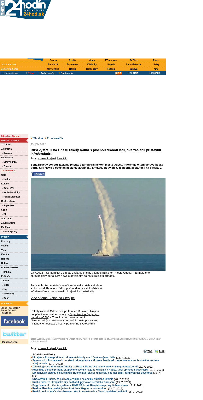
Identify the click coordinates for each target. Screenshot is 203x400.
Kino (156, 69)
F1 (4, 214)
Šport (4, 210)
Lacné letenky (133, 64)
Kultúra (5, 183)
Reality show (8, 201)
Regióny (7, 153)
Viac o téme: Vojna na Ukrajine (53, 298)
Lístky (156, 64)
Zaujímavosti (8, 223)
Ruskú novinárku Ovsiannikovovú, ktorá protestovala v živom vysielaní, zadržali (79, 391)
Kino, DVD (8, 188)
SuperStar (8, 205)
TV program (111, 60)
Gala (3, 175)
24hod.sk (37, 138)
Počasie (111, 69)
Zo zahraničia (8, 170)
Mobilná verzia (9, 342)
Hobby (4, 263)
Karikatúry (8, 293)
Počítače (5, 276)
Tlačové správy (9, 231)
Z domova (6, 149)
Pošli (161, 351)
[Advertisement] (109, 29)
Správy (53, 60)
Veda (3, 250)
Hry (4, 289)
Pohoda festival (11, 196)
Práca (156, 60)
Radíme (5, 258)
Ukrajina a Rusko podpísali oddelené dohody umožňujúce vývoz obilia (73, 357)
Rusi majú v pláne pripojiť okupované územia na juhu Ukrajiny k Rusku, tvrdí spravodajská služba (89, 369)
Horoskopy (92, 69)
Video (92, 60)
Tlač (149, 351)
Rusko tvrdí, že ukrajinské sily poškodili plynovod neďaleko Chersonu (73, 382)
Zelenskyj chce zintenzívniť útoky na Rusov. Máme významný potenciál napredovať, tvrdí (84, 366)
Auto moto (6, 218)
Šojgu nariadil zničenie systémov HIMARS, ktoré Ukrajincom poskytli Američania (79, 385)
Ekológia (5, 227)
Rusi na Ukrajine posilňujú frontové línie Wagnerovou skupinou (69, 388)
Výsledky (92, 64)
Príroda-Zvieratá (9, 267)
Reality (72, 60)
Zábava (134, 69)
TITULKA (6, 144)
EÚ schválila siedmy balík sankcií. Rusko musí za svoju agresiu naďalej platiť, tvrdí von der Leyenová (91, 372)
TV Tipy (134, 60)
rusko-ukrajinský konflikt (52, 158)
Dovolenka (72, 64)
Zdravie (6, 166)
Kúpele (111, 64)
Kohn (5, 298)
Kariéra (5, 254)
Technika (6, 272)
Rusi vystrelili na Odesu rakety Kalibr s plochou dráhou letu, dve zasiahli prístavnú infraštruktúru (99, 339)
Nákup (72, 69)
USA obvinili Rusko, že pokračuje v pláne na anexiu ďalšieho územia (72, 379)
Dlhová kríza (9, 162)
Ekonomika (7, 157)
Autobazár (53, 64)
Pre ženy (5, 241)
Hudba (6, 179)
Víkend (4, 245)
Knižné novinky (11, 192)
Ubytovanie (53, 69)
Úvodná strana (9, 73)
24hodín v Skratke (10, 136)
